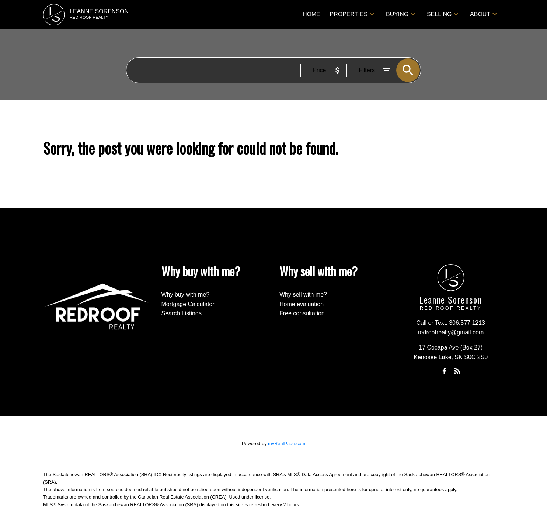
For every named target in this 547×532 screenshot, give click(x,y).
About (480, 14)
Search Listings (181, 313)
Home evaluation (301, 304)
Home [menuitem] (311, 14)
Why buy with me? (185, 294)
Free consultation (302, 313)
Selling (439, 14)
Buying (397, 14)
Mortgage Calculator (188, 304)
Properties (349, 14)
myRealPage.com (286, 443)
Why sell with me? (303, 294)
